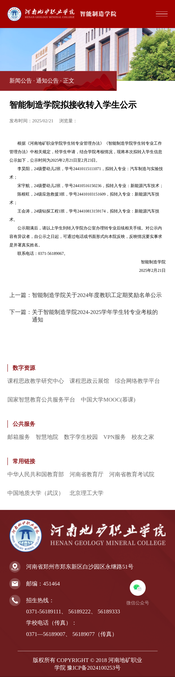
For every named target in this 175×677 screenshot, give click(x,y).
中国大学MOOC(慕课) (108, 400)
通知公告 (47, 81)
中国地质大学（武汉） (35, 493)
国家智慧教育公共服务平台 (41, 400)
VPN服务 (114, 437)
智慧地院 (47, 437)
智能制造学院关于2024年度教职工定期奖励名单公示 (97, 295)
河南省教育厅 (86, 474)
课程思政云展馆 (89, 381)
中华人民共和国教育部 (35, 474)
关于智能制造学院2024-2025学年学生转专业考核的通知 (95, 316)
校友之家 (143, 437)
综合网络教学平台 (137, 381)
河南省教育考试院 (131, 474)
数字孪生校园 (81, 437)
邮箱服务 (18, 437)
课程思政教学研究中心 (35, 381)
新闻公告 (20, 81)
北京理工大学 (86, 493)
